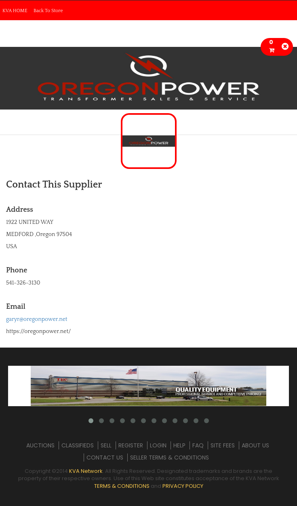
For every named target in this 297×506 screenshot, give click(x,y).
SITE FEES (223, 445)
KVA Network (86, 471)
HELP (179, 445)
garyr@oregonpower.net (36, 319)
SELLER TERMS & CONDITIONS (169, 457)
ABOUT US (255, 445)
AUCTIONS (40, 445)
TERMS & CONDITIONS (122, 486)
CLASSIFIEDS (77, 445)
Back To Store (48, 10)
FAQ (198, 445)
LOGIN (158, 445)
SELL (106, 445)
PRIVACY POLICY (182, 486)
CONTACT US (104, 457)
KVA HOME (14, 10)
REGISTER (130, 445)
